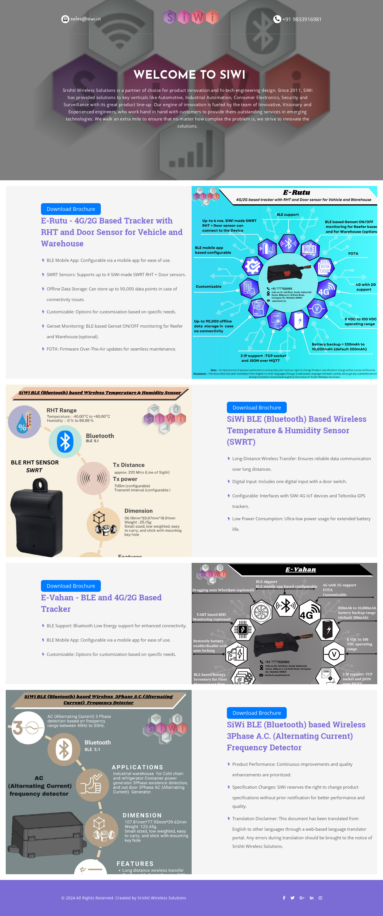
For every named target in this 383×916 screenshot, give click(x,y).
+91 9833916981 (302, 19)
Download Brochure (71, 208)
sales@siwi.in (85, 19)
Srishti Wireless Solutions (162, 898)
